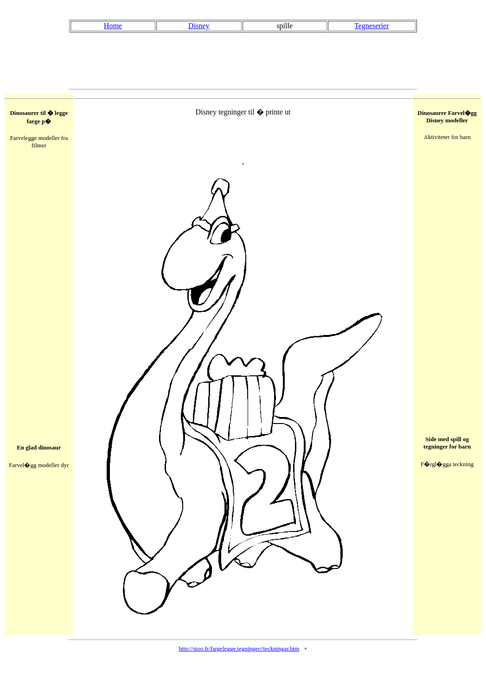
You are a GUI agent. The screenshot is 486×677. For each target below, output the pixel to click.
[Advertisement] (243, 61)
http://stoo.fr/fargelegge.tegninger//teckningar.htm (239, 648)
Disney (198, 26)
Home (113, 26)
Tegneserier (371, 26)
